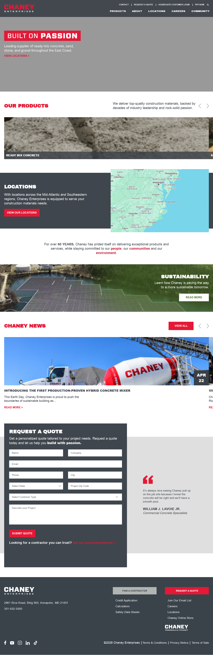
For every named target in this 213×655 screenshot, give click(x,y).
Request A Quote (143, 4)
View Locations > (16, 56)
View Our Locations (23, 214)
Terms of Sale (200, 649)
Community (199, 11)
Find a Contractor (134, 596)
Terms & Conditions (152, 649)
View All (181, 328)
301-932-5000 (14, 615)
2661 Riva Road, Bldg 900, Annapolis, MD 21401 (38, 609)
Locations (152, 11)
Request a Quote (187, 596)
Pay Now (199, 4)
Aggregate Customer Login (174, 4)
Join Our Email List (180, 606)
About (130, 11)
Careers (175, 11)
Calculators (122, 612)
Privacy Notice (177, 649)
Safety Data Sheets (128, 618)
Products (109, 11)
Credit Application (127, 606)
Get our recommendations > (95, 547)
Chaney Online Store (181, 624)
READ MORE (193, 299)
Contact (124, 4)
